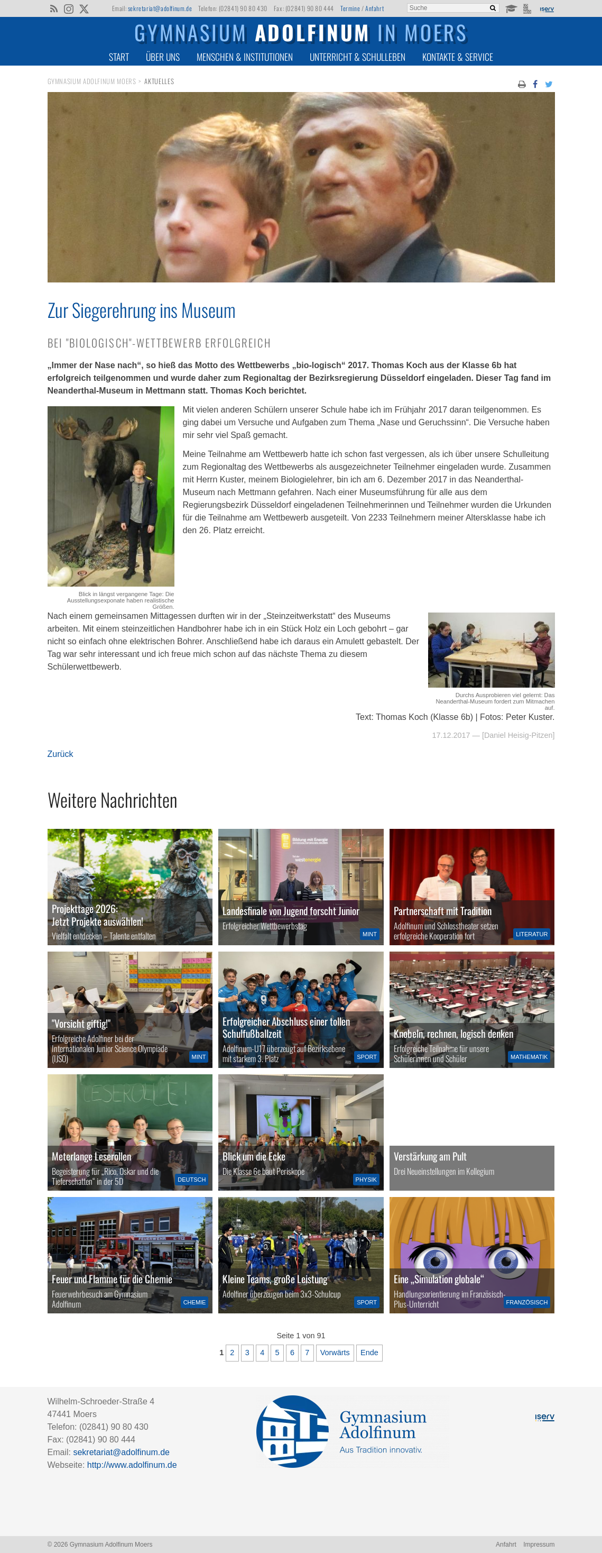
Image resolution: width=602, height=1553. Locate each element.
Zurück (60, 754)
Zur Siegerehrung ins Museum (142, 309)
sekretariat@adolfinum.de (160, 8)
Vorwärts (335, 1352)
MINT (370, 934)
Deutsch (192, 1179)
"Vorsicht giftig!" (81, 1023)
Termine (350, 8)
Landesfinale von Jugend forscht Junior (291, 910)
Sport (367, 1057)
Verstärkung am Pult (430, 1156)
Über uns (163, 56)
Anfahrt (374, 8)
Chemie (194, 1302)
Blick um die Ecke (254, 1156)
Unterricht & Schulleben (357, 56)
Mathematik (529, 1057)
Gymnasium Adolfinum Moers (92, 81)
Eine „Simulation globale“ (439, 1278)
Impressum (538, 1544)
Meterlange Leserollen (91, 1156)
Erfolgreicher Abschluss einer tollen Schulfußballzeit (286, 1027)
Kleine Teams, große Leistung (275, 1278)
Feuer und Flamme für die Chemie (112, 1278)
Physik (366, 1179)
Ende (369, 1352)
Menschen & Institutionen (245, 56)
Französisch (527, 1302)
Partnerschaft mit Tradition (443, 910)
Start (119, 56)
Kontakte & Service (457, 56)
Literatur (532, 934)
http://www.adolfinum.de (132, 1464)
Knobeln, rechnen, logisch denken (453, 1033)
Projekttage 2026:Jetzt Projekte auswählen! (97, 914)
